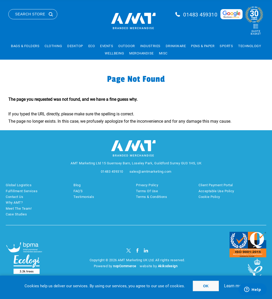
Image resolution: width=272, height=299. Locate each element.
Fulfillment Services (22, 191)
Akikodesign (168, 266)
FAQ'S (78, 191)
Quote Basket (256, 32)
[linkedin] (146, 250)
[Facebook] (137, 250)
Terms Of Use (147, 191)
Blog (77, 185)
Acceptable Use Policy (216, 191)
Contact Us (14, 197)
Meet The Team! (19, 208)
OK (206, 286)
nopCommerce (124, 266)
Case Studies (16, 214)
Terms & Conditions (151, 197)
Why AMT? (14, 202)
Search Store (30, 14)
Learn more (234, 285)
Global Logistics (19, 185)
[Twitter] (128, 250)
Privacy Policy (147, 185)
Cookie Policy (209, 197)
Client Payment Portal (216, 185)
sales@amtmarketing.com (150, 171)
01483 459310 (200, 14)
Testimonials (83, 197)
